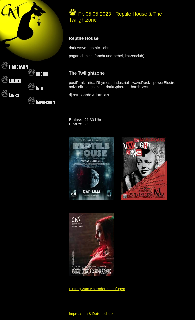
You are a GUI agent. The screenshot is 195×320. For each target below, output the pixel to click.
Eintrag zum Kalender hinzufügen (97, 289)
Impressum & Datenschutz (91, 313)
